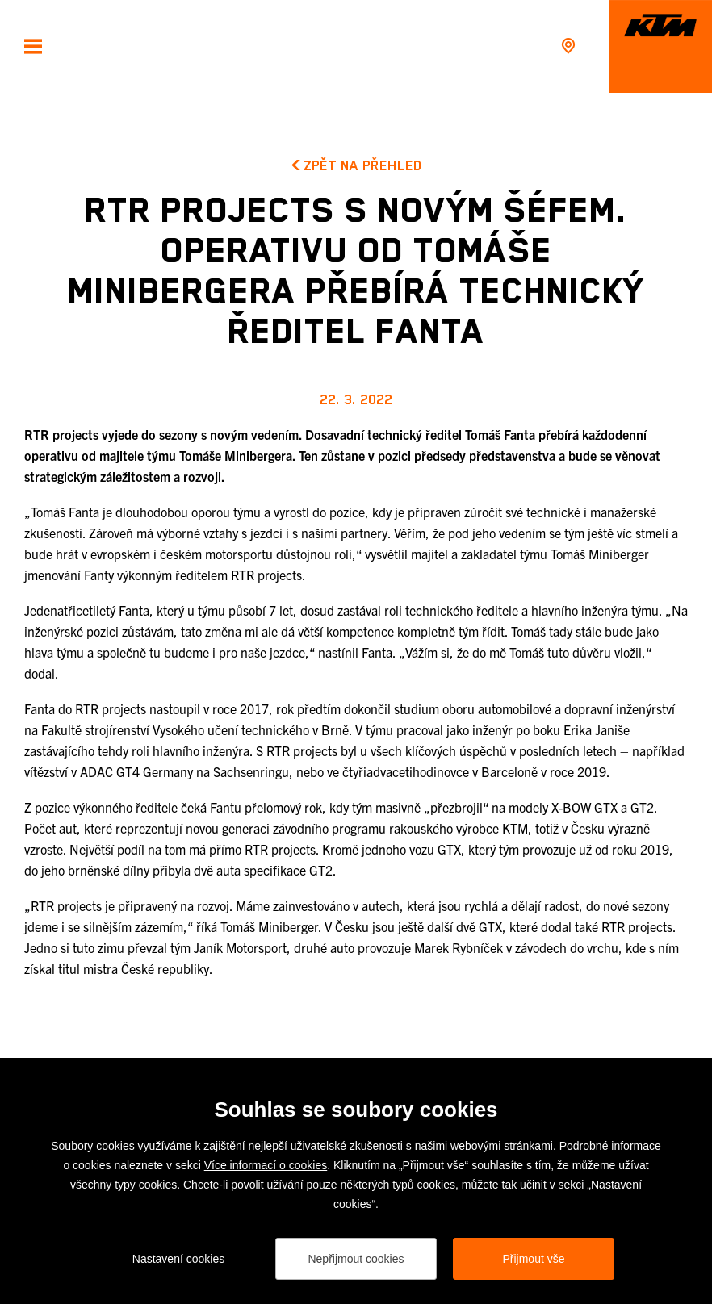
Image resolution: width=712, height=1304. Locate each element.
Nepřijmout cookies (356, 1258)
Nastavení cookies (178, 1258)
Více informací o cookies (266, 1165)
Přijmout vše (533, 1258)
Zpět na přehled (356, 165)
